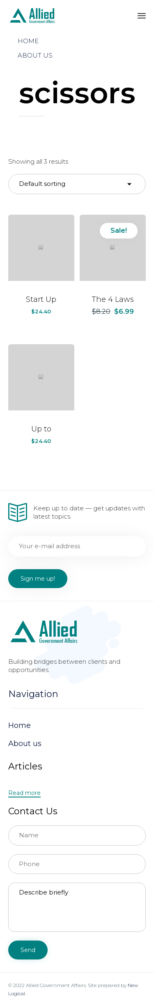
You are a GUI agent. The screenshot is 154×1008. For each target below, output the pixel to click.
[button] (24, 793)
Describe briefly (77, 907)
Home (19, 725)
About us (24, 743)
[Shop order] (77, 184)
